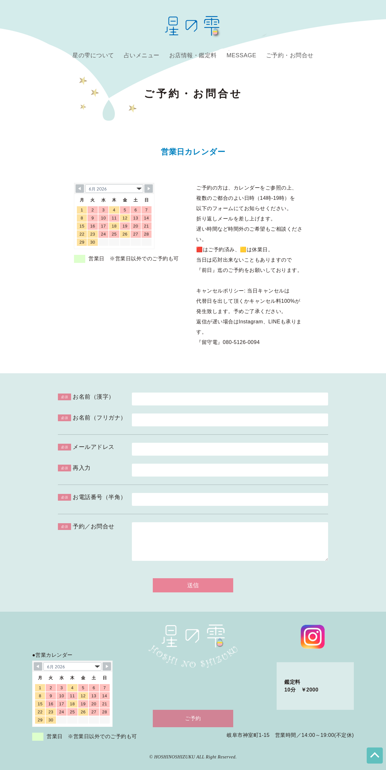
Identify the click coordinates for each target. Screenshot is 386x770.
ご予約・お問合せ (290, 55)
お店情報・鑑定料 (193, 55)
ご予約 (193, 718)
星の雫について (93, 55)
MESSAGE (241, 55)
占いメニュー (142, 55)
